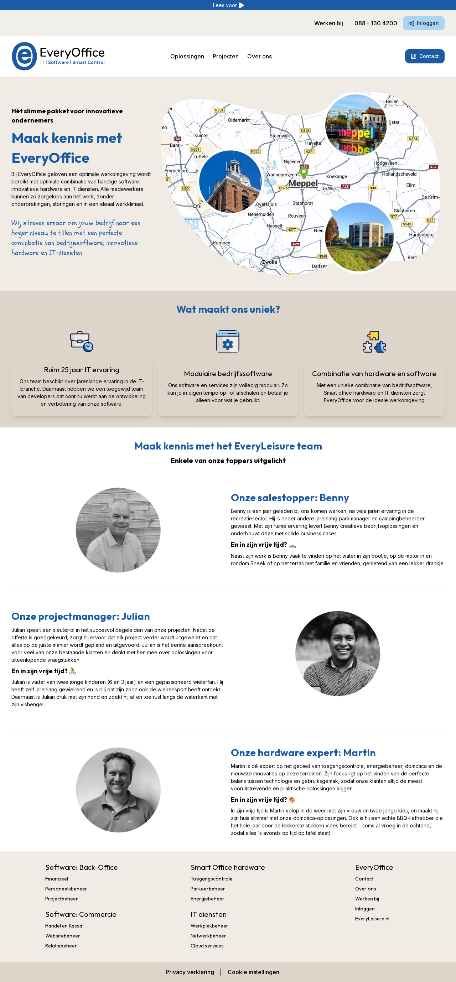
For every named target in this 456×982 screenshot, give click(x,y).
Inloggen (424, 23)
